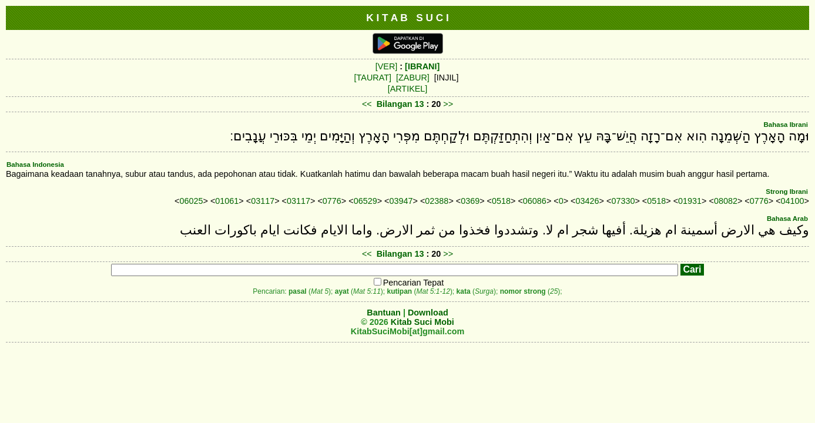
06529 (365, 201)
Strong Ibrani (787, 191)
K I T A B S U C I (407, 18)
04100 (792, 201)
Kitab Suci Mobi (422, 322)
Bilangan (394, 104)
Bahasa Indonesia (35, 164)
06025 (191, 201)
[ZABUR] (413, 77)
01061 (227, 201)
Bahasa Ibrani (785, 124)
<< (367, 104)
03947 (401, 201)
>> (448, 104)
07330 (623, 201)
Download (428, 312)
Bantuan (384, 312)
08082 (725, 201)
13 (420, 104)
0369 (470, 201)
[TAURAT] (372, 77)
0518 (501, 201)
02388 (436, 201)
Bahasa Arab (787, 218)
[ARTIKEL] (408, 88)
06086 (534, 201)
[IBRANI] (422, 66)
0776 (332, 201)
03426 (587, 201)
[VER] (386, 66)
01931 (690, 201)
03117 (262, 201)
